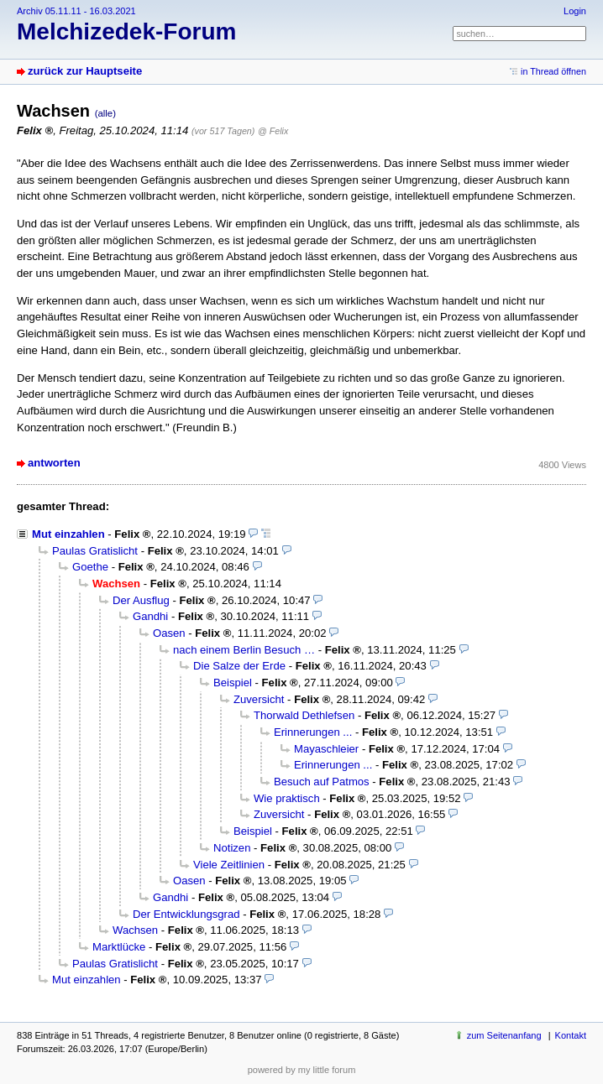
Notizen (231, 848)
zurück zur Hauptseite (85, 71)
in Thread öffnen (553, 71)
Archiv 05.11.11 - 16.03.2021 (76, 11)
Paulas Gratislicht (95, 551)
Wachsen (135, 930)
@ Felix (273, 131)
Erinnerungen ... (313, 732)
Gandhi (150, 616)
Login (575, 11)
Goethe (90, 566)
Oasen (169, 633)
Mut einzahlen (68, 534)
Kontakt (570, 1035)
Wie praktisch (287, 798)
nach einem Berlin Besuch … (244, 650)
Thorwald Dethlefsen (304, 715)
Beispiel (232, 682)
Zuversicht (258, 699)
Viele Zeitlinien (229, 864)
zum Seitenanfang (504, 1035)
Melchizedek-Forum (126, 31)
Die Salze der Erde (239, 665)
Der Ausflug (141, 600)
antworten (54, 462)
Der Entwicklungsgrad (186, 914)
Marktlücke (118, 947)
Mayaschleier (326, 749)
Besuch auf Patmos (322, 781)
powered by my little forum (302, 1070)
